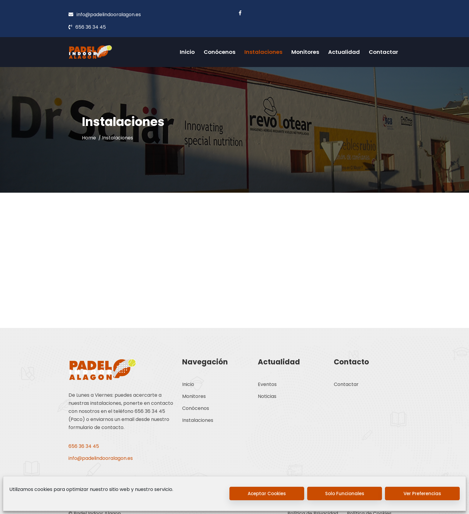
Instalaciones (263, 52)
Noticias (267, 396)
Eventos (267, 384)
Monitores (305, 52)
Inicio (187, 52)
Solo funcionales (344, 493)
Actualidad (344, 52)
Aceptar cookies (267, 493)
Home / (92, 137)
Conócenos (219, 52)
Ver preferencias (422, 493)
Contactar (383, 52)
